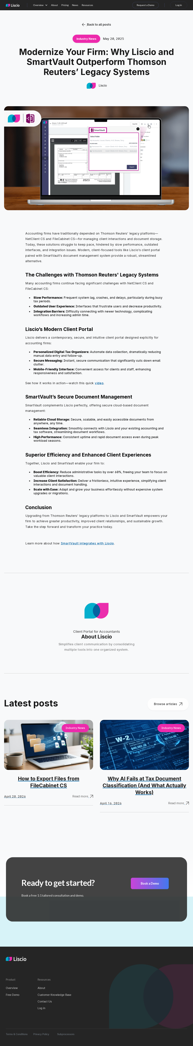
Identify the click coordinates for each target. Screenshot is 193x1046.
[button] (40, 5)
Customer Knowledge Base (54, 994)
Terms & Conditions (17, 1034)
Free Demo (12, 994)
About (41, 988)
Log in (41, 1008)
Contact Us (45, 1001)
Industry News (86, 38)
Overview (12, 988)
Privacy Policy (41, 1034)
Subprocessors (65, 1034)
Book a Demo (150, 885)
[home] (12, 5)
